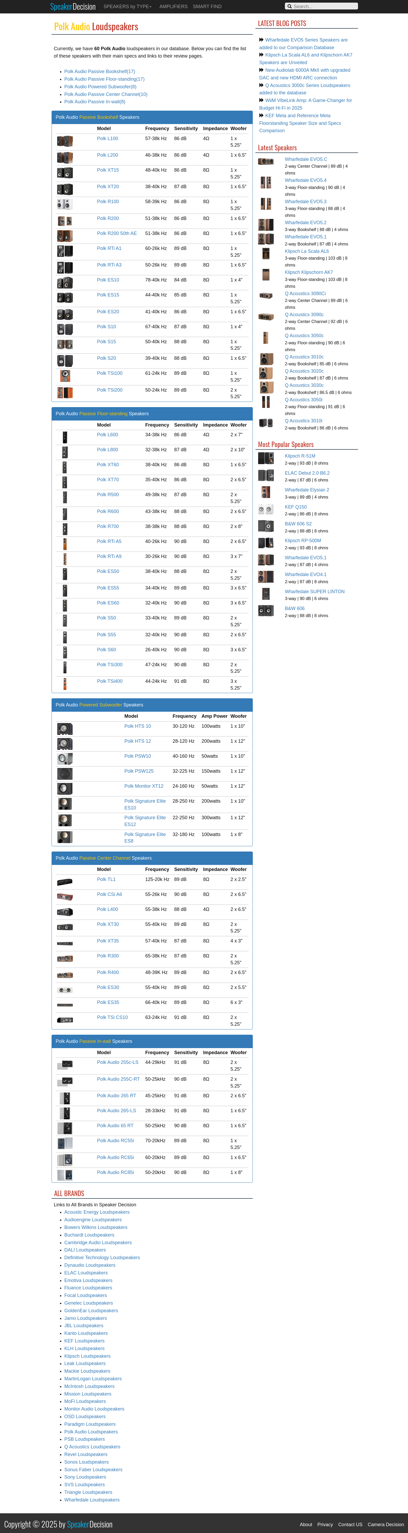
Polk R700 (108, 526)
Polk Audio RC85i (115, 1172)
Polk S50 (106, 618)
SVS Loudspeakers (84, 1484)
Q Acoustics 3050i (304, 399)
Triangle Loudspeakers (88, 1492)
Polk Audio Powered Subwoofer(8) (100, 86)
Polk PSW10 (137, 756)
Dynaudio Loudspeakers (89, 1265)
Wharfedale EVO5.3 (305, 201)
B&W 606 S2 (298, 523)
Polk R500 (108, 494)
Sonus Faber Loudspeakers (93, 1469)
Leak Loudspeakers (85, 1363)
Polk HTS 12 (137, 741)
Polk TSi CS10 (112, 1017)
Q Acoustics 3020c (304, 371)
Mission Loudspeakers (88, 1394)
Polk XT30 (108, 924)
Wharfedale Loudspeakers (92, 1500)
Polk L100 (107, 138)
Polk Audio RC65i (115, 1157)
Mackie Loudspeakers (87, 1371)
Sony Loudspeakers (85, 1477)
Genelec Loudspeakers (88, 1303)
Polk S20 (106, 358)
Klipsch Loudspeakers (87, 1356)
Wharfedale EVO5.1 (305, 236)
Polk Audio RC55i (115, 1140)
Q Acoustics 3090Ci (305, 293)
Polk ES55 (108, 588)
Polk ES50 (108, 571)
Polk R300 (108, 955)
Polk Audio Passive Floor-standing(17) (104, 79)
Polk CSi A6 (109, 894)
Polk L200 (107, 155)
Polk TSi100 (110, 373)
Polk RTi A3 (109, 265)
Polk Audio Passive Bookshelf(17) (99, 71)
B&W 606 (295, 608)
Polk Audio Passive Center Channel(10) (106, 94)
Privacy (325, 1524)
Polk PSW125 (139, 771)
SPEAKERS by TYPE (128, 6)
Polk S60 (106, 649)
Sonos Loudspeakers (86, 1462)
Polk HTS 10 (137, 726)
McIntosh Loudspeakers (89, 1386)
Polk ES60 (108, 603)
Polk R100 (108, 201)
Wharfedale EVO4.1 (305, 574)
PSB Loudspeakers (84, 1439)
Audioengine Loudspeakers (93, 1219)
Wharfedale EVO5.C (306, 159)
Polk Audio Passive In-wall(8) (94, 101)
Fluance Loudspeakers (88, 1287)
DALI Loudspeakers (85, 1250)
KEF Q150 (296, 507)
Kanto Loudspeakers (86, 1333)
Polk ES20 (108, 311)
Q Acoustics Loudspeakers (92, 1446)
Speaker (73, 6)
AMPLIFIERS (173, 6)
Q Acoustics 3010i (304, 420)
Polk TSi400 (110, 681)
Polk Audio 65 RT (115, 1125)
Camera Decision (386, 1524)
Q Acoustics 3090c (304, 314)
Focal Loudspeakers (85, 1295)
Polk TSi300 (110, 664)
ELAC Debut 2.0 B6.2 (307, 473)
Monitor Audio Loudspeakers (94, 1409)
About (306, 1524)
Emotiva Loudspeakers (88, 1280)
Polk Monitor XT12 (143, 786)
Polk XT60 (108, 464)
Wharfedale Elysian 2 (307, 490)
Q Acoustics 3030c (304, 385)
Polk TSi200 (110, 390)
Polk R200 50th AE (117, 233)
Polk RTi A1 (109, 248)
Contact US (350, 1524)
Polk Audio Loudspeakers (91, 1431)
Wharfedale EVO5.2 (305, 222)
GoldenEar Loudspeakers (91, 1310)
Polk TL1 (106, 879)
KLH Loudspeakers (84, 1348)
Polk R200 (108, 218)
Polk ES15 (108, 295)
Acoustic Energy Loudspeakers (97, 1212)
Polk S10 (106, 326)
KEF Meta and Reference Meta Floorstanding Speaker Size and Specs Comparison (300, 123)
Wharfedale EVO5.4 (305, 180)
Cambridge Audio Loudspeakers (98, 1242)
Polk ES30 (108, 987)
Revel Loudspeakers (86, 1454)
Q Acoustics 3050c (304, 335)
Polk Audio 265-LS (116, 1110)
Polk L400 (107, 909)
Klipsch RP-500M (303, 540)
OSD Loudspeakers (85, 1416)
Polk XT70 (108, 479)
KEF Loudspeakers (84, 1341)
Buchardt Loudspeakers (89, 1235)
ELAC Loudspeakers (86, 1272)
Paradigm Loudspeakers (90, 1424)
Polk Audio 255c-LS (117, 1062)
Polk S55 (106, 634)
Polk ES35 (108, 1002)
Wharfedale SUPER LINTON (315, 591)
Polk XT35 (108, 941)
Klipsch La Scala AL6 (307, 251)
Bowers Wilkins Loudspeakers (96, 1227)
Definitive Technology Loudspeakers (102, 1257)
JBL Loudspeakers (83, 1325)
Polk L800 (107, 449)
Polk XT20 (108, 186)
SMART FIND (207, 6)
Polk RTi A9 (109, 556)
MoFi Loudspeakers (85, 1401)
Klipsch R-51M (300, 456)
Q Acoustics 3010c (304, 357)
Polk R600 (108, 511)
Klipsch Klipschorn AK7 (309, 272)
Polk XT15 (108, 170)
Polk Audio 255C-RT (118, 1079)
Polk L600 (107, 434)
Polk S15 (106, 341)
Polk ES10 (108, 280)
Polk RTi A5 (109, 541)
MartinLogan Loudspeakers (93, 1378)
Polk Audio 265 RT (116, 1095)
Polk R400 (108, 972)
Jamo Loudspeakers (85, 1318)
